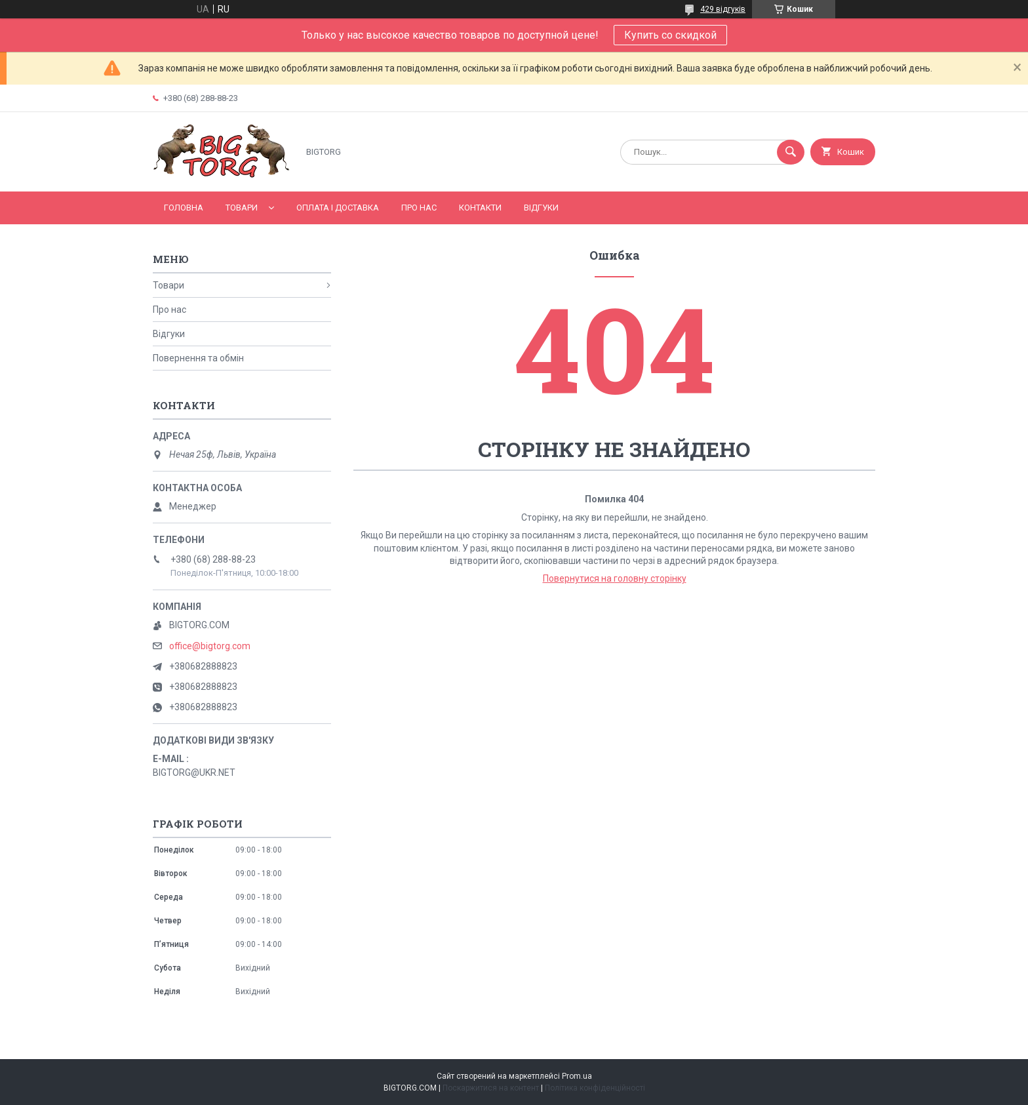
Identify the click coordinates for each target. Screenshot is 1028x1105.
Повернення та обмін (198, 358)
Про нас (419, 207)
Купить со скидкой (670, 35)
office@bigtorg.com (209, 646)
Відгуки (541, 207)
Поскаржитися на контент (491, 1088)
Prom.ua (577, 1076)
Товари (242, 207)
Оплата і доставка (337, 207)
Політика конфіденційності (595, 1088)
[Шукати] (790, 152)
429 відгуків (722, 9)
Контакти (480, 207)
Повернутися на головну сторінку (614, 578)
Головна (183, 207)
